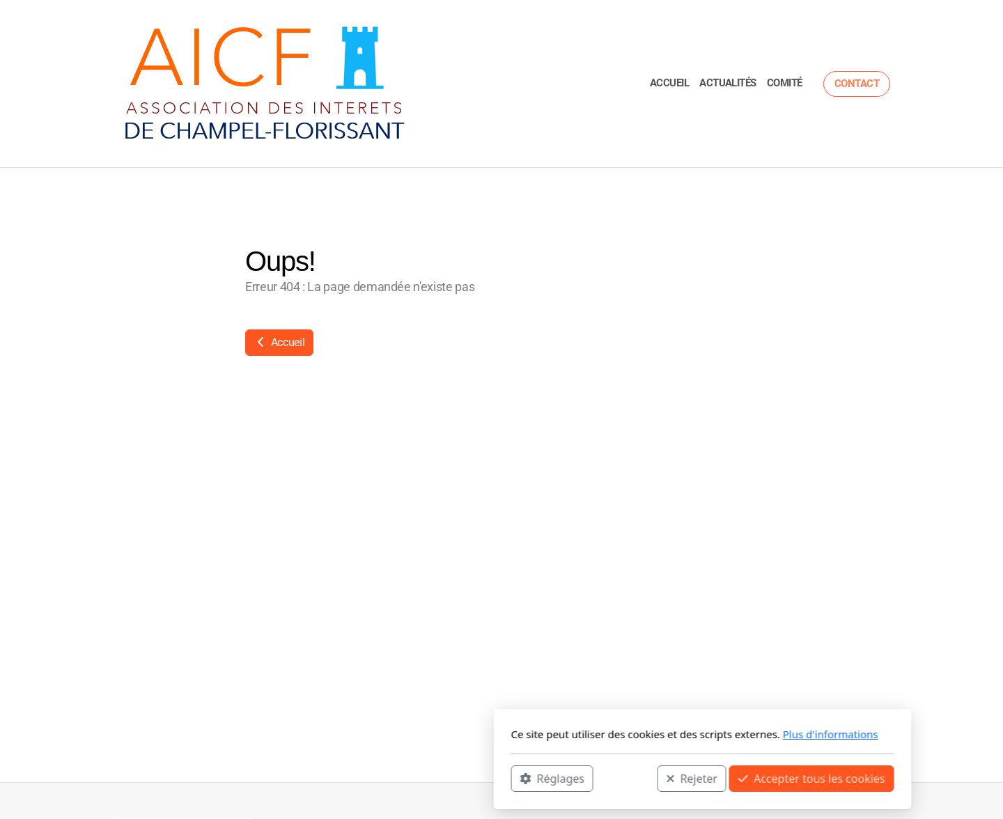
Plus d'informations (629, 734)
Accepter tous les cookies (610, 778)
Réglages (351, 778)
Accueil (279, 342)
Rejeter (491, 778)
